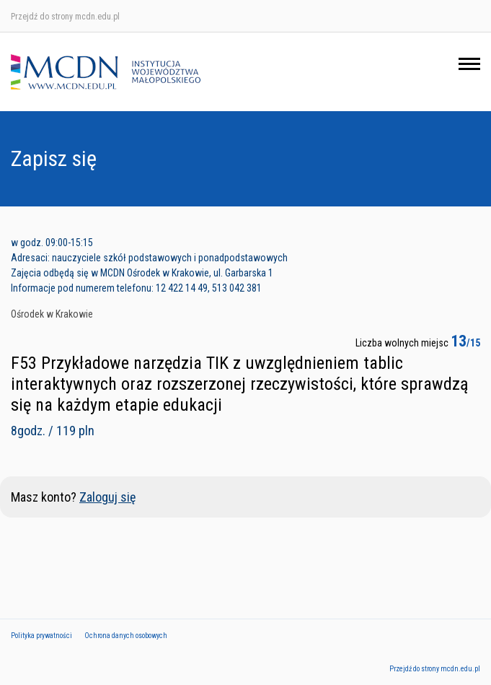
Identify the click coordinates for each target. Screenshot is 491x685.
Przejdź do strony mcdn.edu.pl (65, 17)
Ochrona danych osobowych (125, 636)
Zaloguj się (107, 497)
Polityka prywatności (41, 636)
